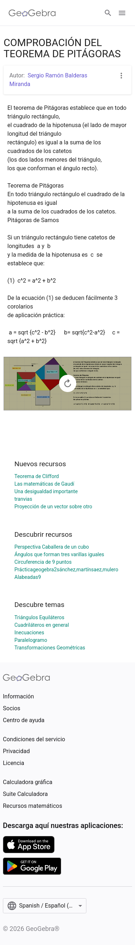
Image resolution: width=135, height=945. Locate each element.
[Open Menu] (122, 13)
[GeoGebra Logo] (32, 13)
